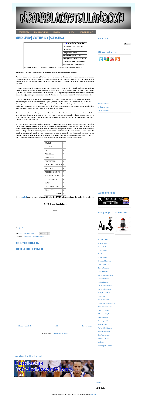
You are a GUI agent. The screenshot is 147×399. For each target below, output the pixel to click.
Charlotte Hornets (104, 254)
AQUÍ (24, 197)
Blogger (93, 394)
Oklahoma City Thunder (106, 314)
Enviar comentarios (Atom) (59, 333)
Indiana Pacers (103, 282)
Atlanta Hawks (102, 243)
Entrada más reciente (25, 326)
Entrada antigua (87, 326)
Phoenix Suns (102, 324)
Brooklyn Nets (102, 250)
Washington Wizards (105, 346)
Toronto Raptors (103, 339)
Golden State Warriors (105, 275)
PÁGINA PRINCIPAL (23, 32)
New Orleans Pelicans (105, 307)
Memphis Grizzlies (104, 293)
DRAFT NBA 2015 (103, 110)
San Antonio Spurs (104, 335)
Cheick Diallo (27, 237)
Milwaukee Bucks (103, 300)
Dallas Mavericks (103, 264)
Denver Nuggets (103, 268)
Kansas (42, 237)
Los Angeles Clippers (105, 286)
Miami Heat (102, 296)
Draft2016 (35, 237)
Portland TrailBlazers (105, 328)
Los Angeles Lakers (104, 289)
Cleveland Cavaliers (104, 261)
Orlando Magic (103, 317)
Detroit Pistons (103, 271)
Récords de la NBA (104, 104)
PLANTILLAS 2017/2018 (41, 32)
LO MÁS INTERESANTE (86, 32)
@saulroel (22, 228)
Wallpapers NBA (103, 107)
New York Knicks (103, 310)
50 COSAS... (57, 32)
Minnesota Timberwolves (106, 303)
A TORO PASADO (70, 32)
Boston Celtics (102, 247)
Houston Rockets (103, 279)
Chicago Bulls (102, 257)
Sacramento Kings (104, 332)
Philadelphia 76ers (104, 321)
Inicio (57, 326)
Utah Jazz (101, 342)
